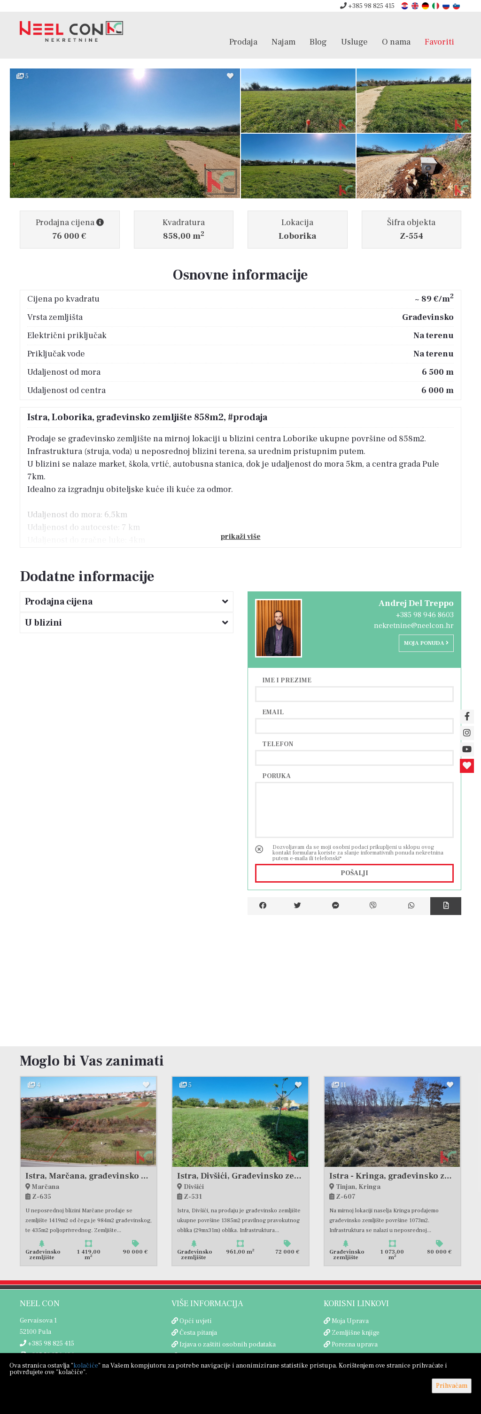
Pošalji (354, 873)
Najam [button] (283, 42)
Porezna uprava (355, 1344)
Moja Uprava (350, 1321)
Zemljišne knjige (356, 1333)
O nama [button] (396, 42)
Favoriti (439, 42)
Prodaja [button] (243, 42)
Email (273, 712)
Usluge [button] (354, 42)
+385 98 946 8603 (425, 615)
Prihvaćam (451, 1386)
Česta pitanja (198, 1333)
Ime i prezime (286, 680)
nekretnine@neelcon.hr (414, 625)
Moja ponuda (426, 643)
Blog (318, 42)
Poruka (276, 775)
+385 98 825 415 (367, 6)
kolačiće (85, 1365)
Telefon (277, 744)
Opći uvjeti (195, 1321)
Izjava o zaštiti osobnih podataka (227, 1344)
